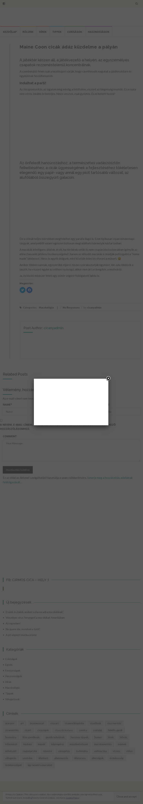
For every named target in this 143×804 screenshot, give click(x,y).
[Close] (108, 378)
